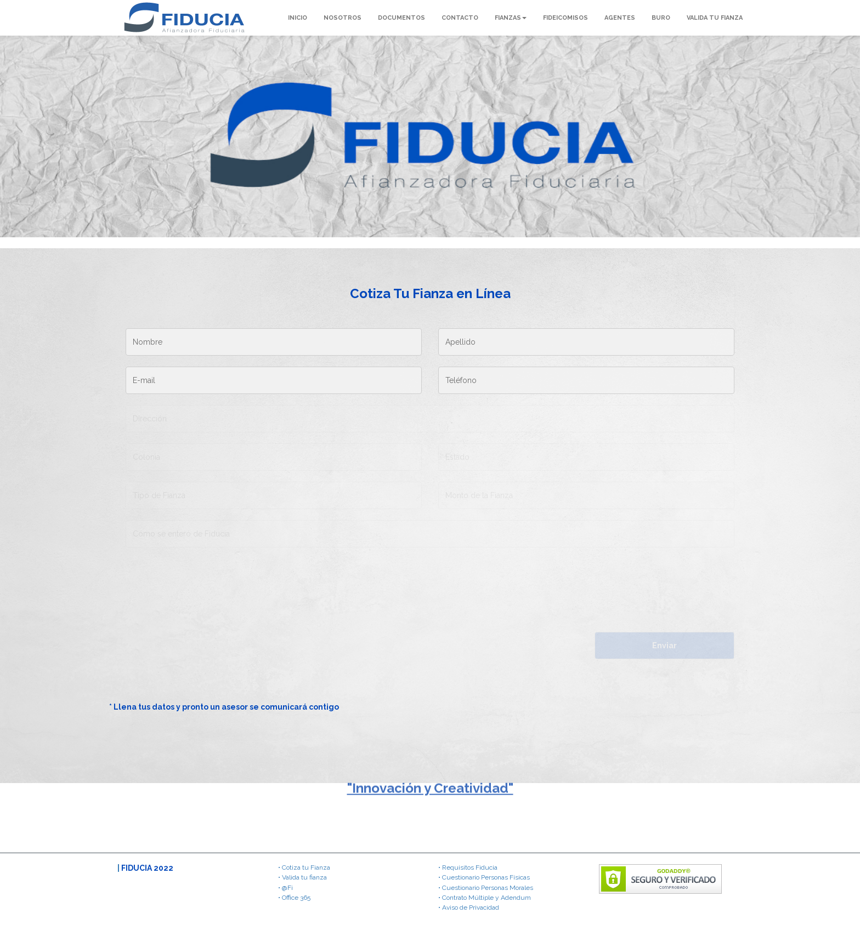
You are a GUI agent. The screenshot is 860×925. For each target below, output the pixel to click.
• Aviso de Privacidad (468, 907)
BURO (661, 17)
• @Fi (285, 888)
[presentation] (200, 653)
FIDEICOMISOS (565, 17)
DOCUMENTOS (401, 17)
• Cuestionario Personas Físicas (484, 877)
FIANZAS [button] (511, 17)
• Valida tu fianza (302, 877)
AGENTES (619, 17)
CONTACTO (460, 17)
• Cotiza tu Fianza (304, 867)
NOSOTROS (342, 17)
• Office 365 (294, 897)
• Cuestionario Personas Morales (485, 888)
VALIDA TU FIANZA (715, 17)
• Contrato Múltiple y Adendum (484, 897)
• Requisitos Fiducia (467, 867)
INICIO (297, 17)
